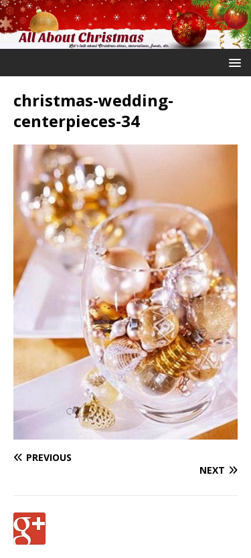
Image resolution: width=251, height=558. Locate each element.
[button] (233, 62)
